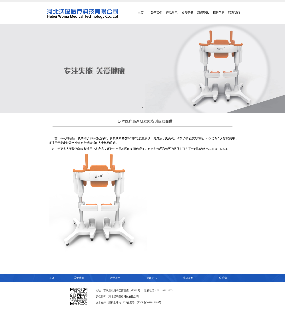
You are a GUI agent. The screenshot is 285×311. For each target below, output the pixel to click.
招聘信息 (218, 12)
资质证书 (187, 12)
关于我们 (156, 12)
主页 (141, 12)
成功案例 (188, 277)
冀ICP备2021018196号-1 (150, 302)
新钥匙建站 (114, 302)
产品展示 (172, 12)
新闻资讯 (203, 12)
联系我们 (234, 12)
